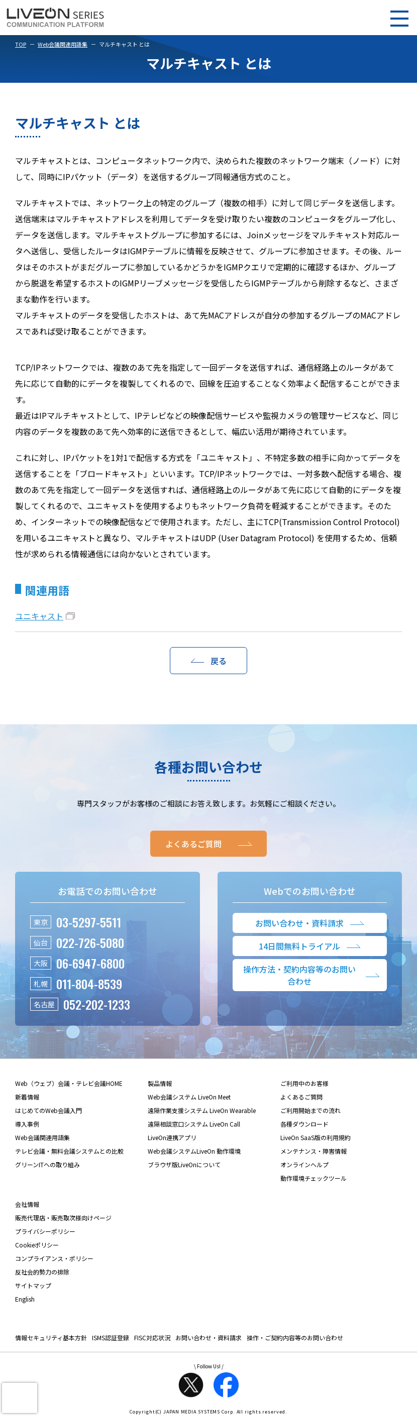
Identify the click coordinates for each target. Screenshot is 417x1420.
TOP (20, 44)
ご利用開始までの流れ (310, 1110)
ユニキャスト (39, 616)
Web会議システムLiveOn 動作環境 (194, 1151)
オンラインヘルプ (304, 1164)
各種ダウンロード (304, 1124)
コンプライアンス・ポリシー (54, 1258)
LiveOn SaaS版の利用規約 (315, 1137)
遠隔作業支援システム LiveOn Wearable (202, 1110)
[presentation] (19, 1398)
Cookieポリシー (37, 1244)
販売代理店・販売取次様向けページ (63, 1217)
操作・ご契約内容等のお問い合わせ (295, 1337)
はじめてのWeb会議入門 (48, 1110)
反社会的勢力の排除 (42, 1272)
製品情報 (160, 1083)
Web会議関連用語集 (62, 44)
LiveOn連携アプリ (172, 1137)
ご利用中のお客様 (304, 1083)
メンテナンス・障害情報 (313, 1151)
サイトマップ (33, 1285)
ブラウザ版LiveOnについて (184, 1164)
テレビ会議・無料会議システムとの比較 (69, 1151)
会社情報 (27, 1204)
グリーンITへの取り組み (47, 1164)
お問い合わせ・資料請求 (208, 1337)
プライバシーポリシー (45, 1231)
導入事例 (27, 1124)
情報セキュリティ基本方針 (51, 1337)
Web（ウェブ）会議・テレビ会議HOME (69, 1083)
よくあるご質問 (301, 1096)
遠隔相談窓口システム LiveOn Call (194, 1124)
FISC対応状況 (152, 1337)
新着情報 (27, 1096)
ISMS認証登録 (110, 1337)
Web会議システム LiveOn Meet (189, 1096)
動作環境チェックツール (313, 1178)
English (25, 1299)
